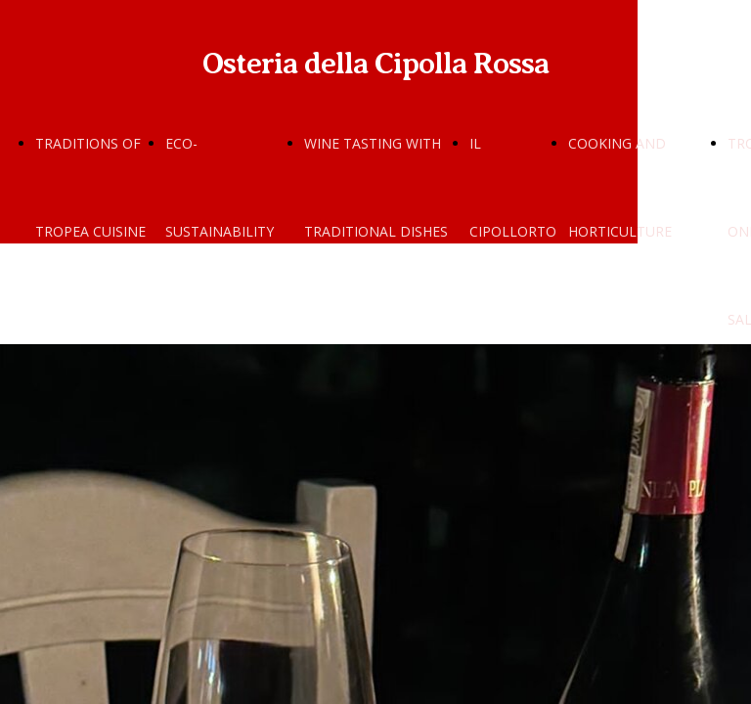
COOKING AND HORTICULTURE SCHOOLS (620, 231)
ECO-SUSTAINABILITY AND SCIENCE (219, 231)
